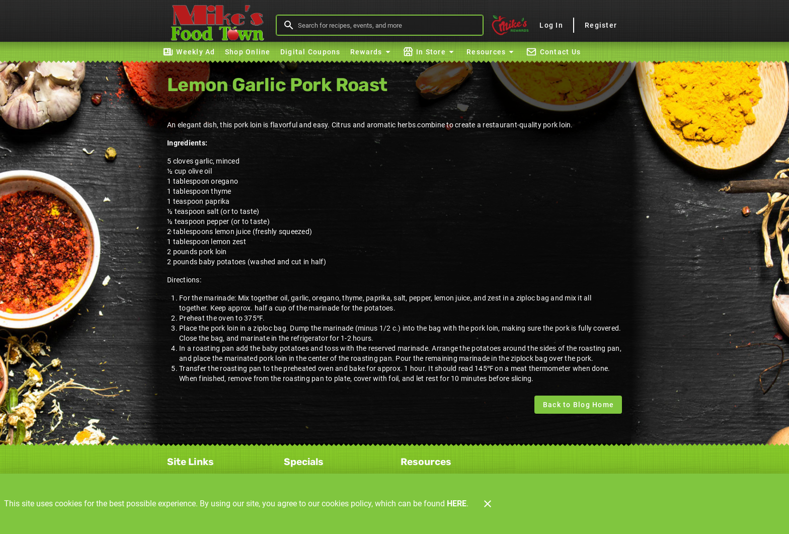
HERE (456, 503)
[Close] (488, 504)
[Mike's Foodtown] (220, 25)
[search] (387, 25)
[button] (371, 52)
